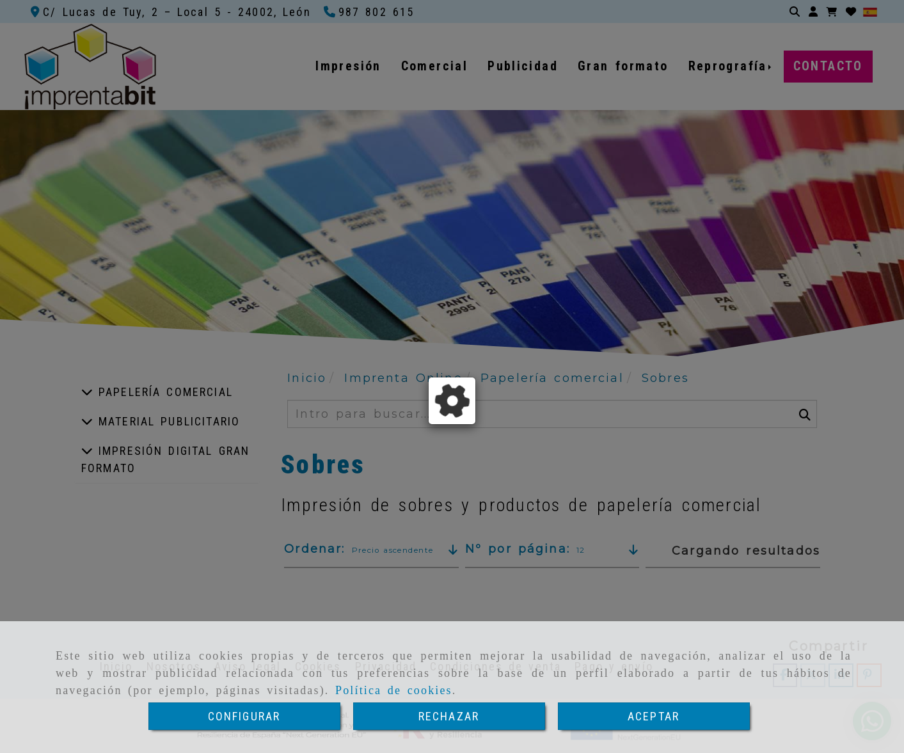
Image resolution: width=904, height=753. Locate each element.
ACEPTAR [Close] (653, 716)
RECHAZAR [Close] (448, 716)
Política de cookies (393, 690)
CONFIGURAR (244, 716)
